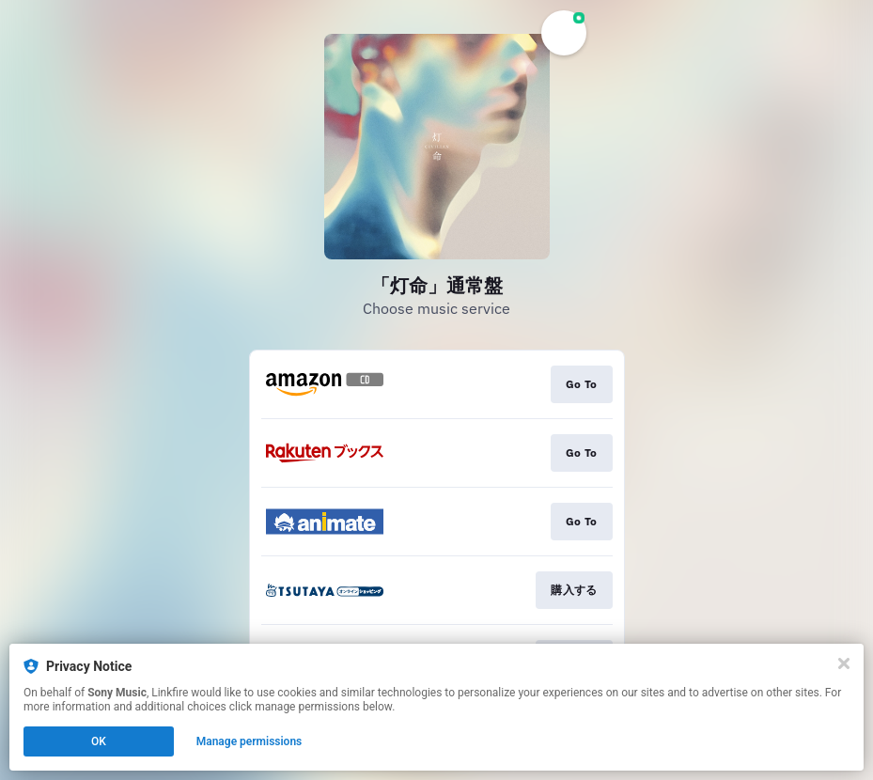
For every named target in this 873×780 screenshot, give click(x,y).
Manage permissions (249, 741)
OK (98, 741)
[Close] (844, 663)
